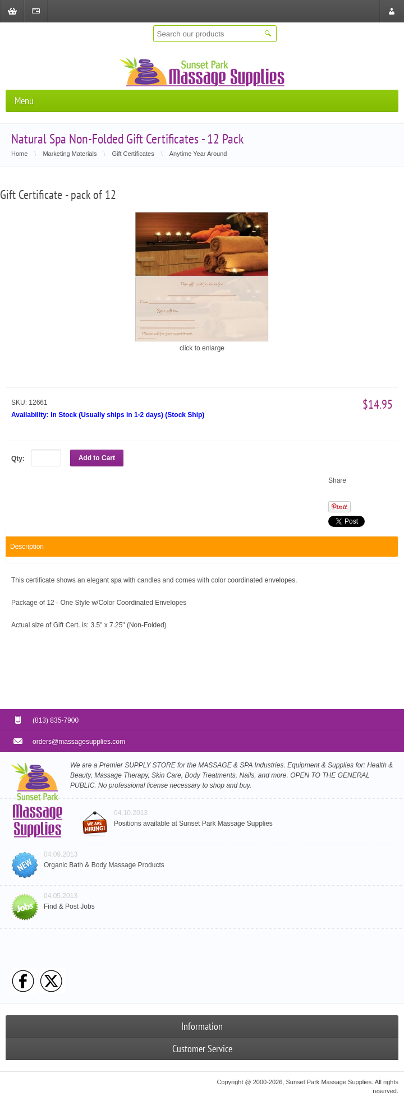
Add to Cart (97, 458)
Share (337, 480)
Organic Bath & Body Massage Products (104, 865)
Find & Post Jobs (69, 906)
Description (27, 546)
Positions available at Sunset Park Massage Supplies (193, 823)
